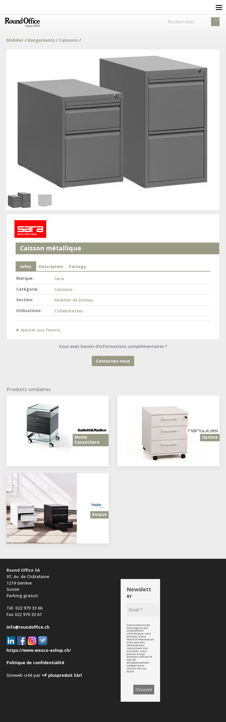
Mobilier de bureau (73, 300)
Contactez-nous (113, 361)
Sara (59, 278)
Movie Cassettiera (86, 439)
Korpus (99, 514)
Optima (210, 437)
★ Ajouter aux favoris (38, 330)
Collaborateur (68, 311)
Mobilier (15, 40)
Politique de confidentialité (35, 662)
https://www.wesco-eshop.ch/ (38, 650)
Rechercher (181, 21)
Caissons (68, 40)
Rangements (41, 40)
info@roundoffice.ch (27, 627)
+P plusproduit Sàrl (62, 675)
